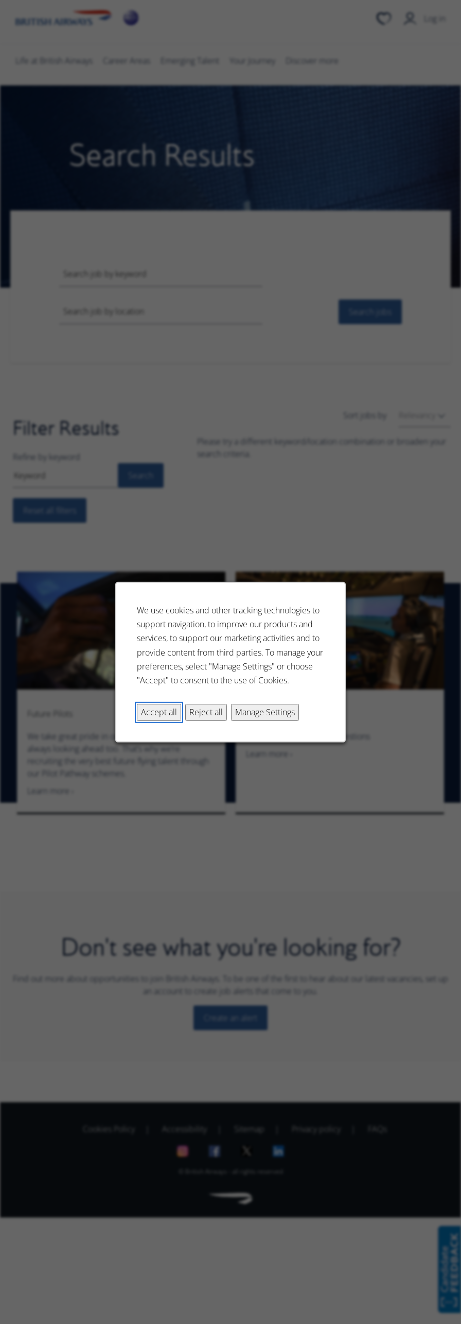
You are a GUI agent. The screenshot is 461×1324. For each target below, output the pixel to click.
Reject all (206, 711)
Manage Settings (265, 711)
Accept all (159, 711)
